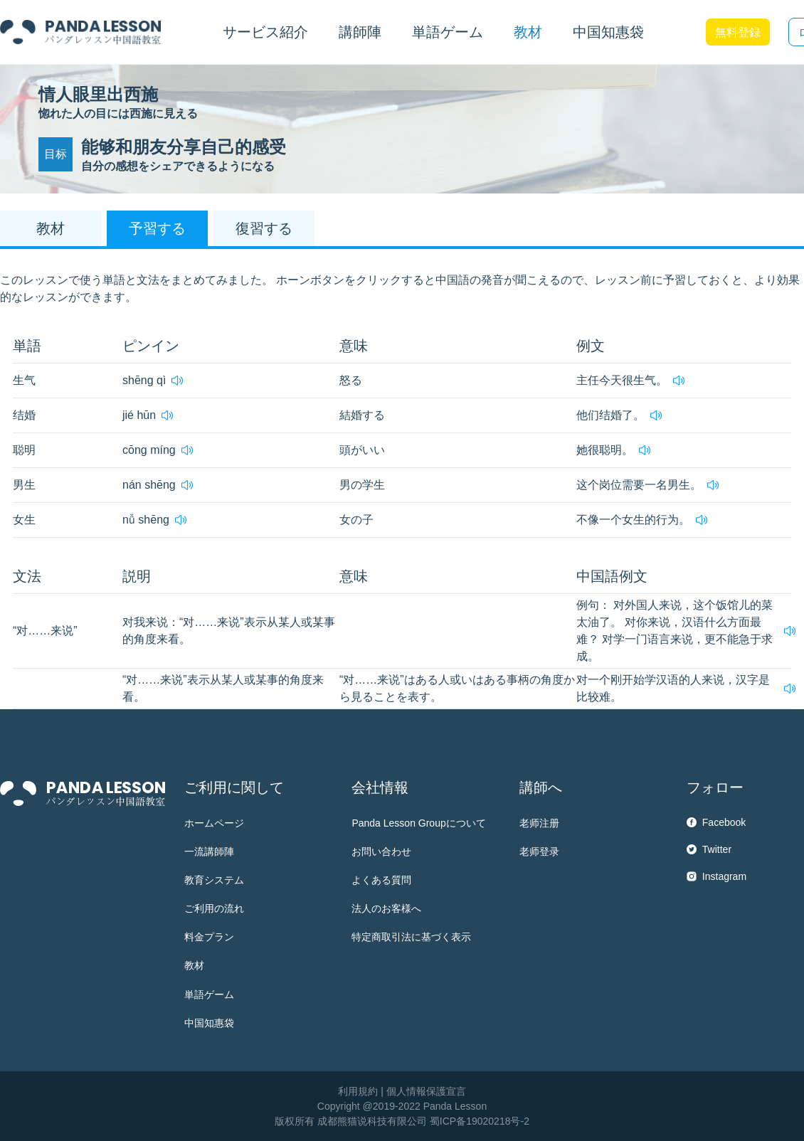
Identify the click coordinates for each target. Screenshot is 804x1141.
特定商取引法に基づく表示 (411, 937)
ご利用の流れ (214, 908)
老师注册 (539, 823)
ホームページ (214, 823)
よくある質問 (381, 880)
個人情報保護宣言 (426, 1091)
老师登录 (539, 851)
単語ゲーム (209, 994)
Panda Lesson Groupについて (418, 823)
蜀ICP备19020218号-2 (479, 1121)
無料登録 (738, 32)
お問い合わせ (381, 851)
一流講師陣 (209, 851)
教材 (194, 965)
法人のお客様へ (386, 908)
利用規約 (358, 1091)
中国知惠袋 (608, 32)
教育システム (214, 880)
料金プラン (209, 937)
